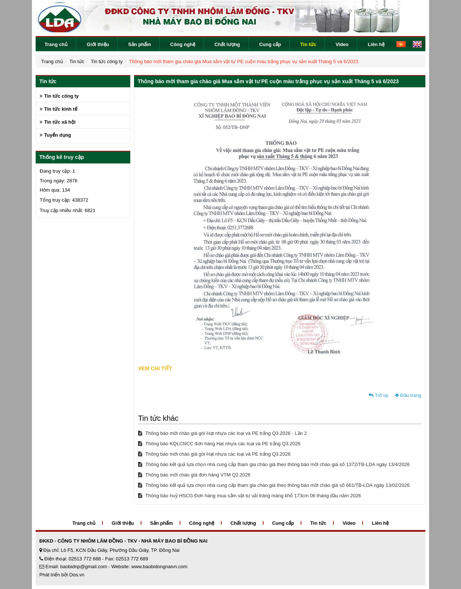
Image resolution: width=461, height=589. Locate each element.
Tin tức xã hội (60, 122)
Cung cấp (270, 44)
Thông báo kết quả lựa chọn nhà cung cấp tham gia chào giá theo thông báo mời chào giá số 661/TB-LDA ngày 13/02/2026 (274, 485)
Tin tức (308, 44)
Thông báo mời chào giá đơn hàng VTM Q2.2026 (194, 475)
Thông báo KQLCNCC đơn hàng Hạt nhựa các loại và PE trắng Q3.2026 (219, 443)
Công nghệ (183, 44)
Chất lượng (227, 44)
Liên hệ (376, 44)
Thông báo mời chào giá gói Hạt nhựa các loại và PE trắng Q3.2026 (214, 454)
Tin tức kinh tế (60, 109)
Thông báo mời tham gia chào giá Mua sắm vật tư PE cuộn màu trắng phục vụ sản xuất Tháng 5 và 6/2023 (244, 61)
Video (342, 44)
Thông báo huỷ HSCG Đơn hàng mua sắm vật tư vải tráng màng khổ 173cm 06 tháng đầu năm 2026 (249, 495)
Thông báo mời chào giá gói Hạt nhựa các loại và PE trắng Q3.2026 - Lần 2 (222, 433)
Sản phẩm (139, 44)
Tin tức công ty (107, 61)
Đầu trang (408, 395)
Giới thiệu (98, 44)
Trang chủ (56, 44)
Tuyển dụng (57, 135)
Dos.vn (76, 574)
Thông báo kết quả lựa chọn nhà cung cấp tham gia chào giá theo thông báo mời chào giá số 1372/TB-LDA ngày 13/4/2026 (274, 464)
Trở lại (378, 395)
